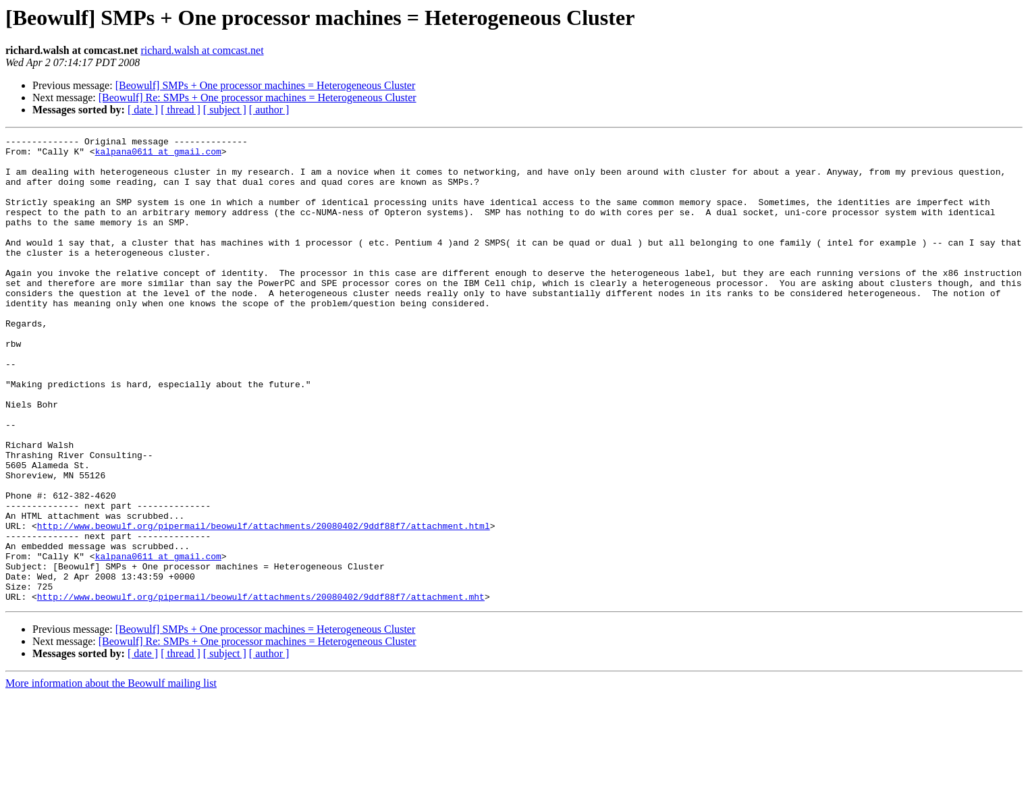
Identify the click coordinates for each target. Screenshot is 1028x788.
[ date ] (143, 109)
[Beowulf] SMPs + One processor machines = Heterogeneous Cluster (265, 85)
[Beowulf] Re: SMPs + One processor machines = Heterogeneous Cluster (257, 97)
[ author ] (269, 109)
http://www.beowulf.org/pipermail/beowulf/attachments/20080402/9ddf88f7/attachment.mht (261, 689)
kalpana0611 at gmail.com (158, 155)
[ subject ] (224, 109)
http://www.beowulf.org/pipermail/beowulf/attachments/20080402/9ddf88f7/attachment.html (263, 604)
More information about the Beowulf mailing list (111, 776)
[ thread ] (180, 109)
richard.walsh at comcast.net (201, 50)
